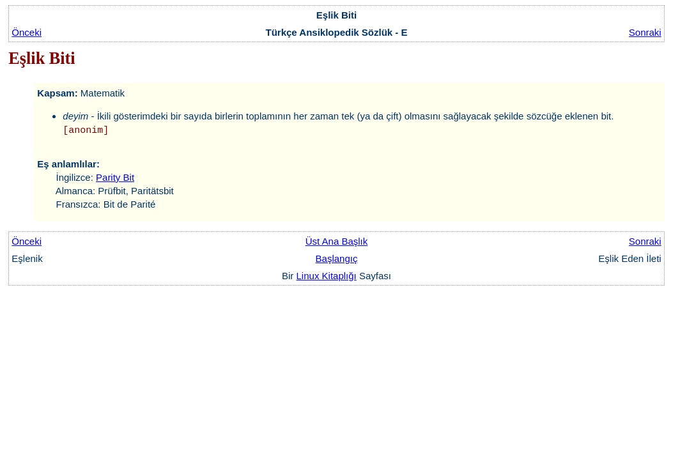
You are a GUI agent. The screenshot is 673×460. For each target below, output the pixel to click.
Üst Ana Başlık (337, 241)
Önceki (27, 32)
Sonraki (645, 32)
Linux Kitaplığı (327, 275)
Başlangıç (337, 258)
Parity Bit (115, 177)
